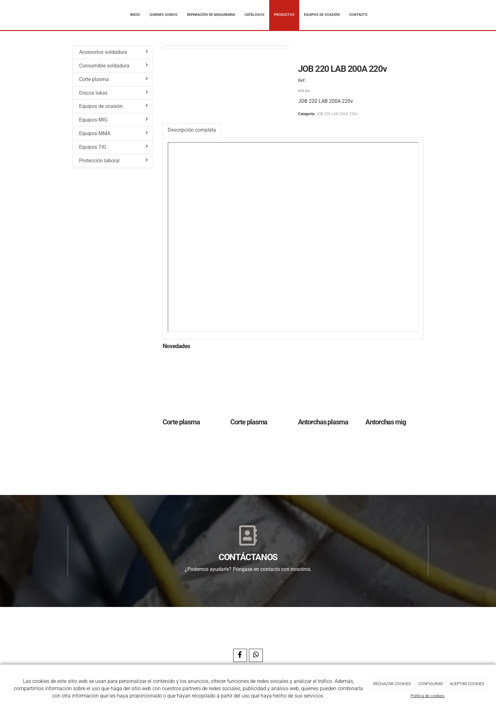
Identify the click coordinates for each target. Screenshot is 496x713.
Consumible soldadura (113, 65)
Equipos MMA (113, 133)
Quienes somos (163, 15)
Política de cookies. (428, 695)
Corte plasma (113, 79)
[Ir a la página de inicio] (66, 15)
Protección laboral (113, 160)
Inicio (135, 15)
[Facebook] (240, 655)
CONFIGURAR (430, 683)
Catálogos (254, 15)
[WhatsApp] (256, 655)
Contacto (358, 15)
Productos (284, 15)
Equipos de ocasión (322, 15)
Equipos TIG (113, 147)
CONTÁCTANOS (248, 557)
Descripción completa (192, 130)
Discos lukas (113, 93)
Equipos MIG (113, 119)
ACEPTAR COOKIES (467, 683)
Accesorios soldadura (113, 52)
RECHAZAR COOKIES (392, 683)
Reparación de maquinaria (211, 15)
